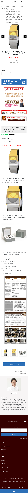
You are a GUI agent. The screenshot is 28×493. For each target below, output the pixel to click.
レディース (4, 8)
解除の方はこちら (23, 438)
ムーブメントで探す (10, 11)
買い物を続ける (24, 373)
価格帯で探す (9, 19)
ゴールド (19, 14)
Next (25, 36)
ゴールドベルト (20, 17)
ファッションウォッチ (11, 20)
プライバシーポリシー (20, 481)
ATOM (22, 478)
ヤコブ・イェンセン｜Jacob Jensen (14, 6)
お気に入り (14, 63)
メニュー (4, 2)
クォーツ (19, 11)
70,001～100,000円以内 (19, 19)
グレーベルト (20, 16)
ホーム (2, 6)
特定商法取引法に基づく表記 (9, 481)
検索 (14, 2)
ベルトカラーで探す (10, 16)
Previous (2, 36)
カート (23, 2)
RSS (18, 478)
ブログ (6, 478)
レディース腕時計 (10, 9)
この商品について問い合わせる (21, 371)
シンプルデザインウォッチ (12, 22)
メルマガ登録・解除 (12, 478)
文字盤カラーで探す (10, 13)
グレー (18, 13)
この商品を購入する (14, 364)
